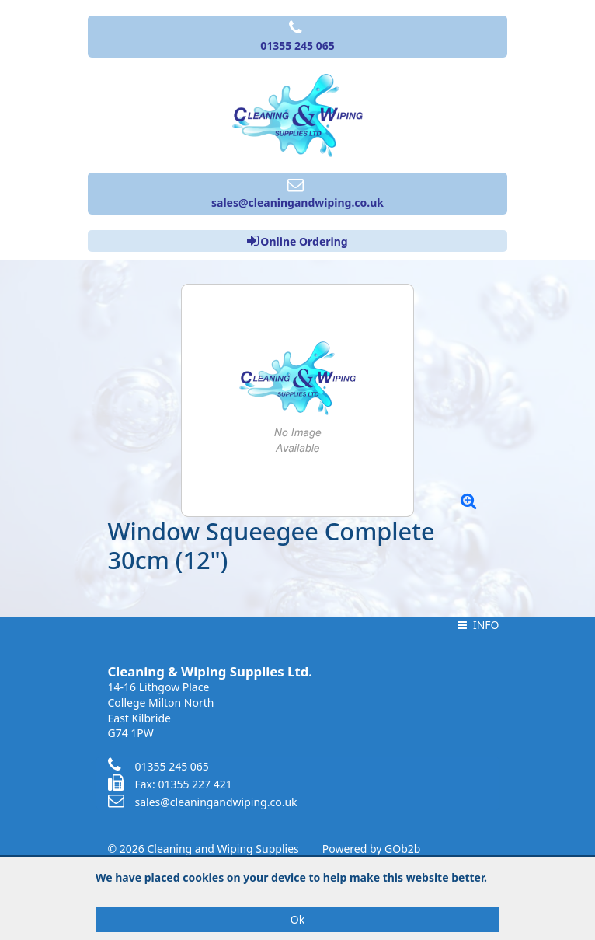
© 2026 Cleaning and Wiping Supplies (203, 848)
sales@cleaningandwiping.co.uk (203, 802)
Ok (297, 919)
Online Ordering (297, 241)
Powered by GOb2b (371, 848)
